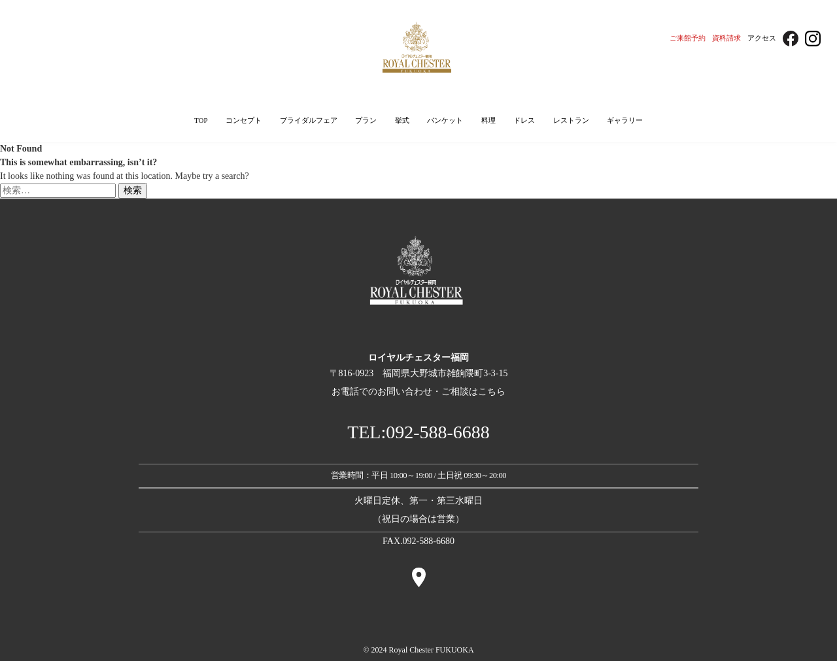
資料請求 (726, 38)
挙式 (402, 120)
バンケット (445, 120)
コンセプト (244, 120)
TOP (201, 120)
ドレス (524, 120)
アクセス (761, 38)
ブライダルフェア (308, 120)
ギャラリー (625, 120)
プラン (366, 120)
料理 (488, 120)
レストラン (571, 120)
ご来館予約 (688, 38)
